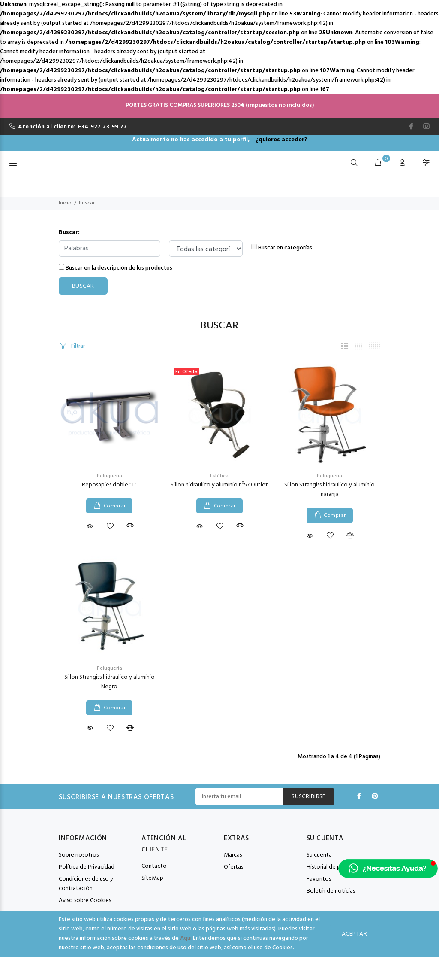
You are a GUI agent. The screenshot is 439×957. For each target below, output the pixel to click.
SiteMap (152, 878)
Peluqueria (109, 476)
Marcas (233, 855)
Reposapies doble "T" (109, 485)
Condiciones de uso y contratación (86, 883)
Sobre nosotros (79, 855)
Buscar (87, 203)
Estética (219, 476)
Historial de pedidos (332, 867)
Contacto (154, 866)
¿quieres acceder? (281, 140)
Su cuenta (319, 855)
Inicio (65, 203)
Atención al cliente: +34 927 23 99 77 (72, 127)
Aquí (186, 938)
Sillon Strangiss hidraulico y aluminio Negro (109, 682)
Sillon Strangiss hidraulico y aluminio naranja (329, 489)
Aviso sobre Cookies (85, 900)
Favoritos (319, 879)
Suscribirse (309, 797)
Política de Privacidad (86, 867)
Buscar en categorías (281, 248)
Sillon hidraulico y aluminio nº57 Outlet (219, 485)
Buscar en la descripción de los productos (115, 268)
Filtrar (77, 346)
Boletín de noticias (331, 891)
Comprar (115, 506)
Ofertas (233, 867)
